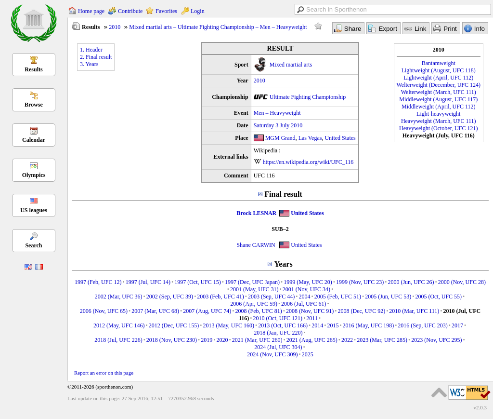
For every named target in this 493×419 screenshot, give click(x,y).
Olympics (34, 175)
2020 (222, 340)
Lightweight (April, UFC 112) (438, 77)
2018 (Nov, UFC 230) (171, 340)
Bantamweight (438, 63)
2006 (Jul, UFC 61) (303, 303)
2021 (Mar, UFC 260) (257, 340)
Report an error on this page (103, 373)
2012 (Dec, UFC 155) (174, 325)
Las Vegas (310, 138)
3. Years (89, 64)
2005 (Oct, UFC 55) (438, 296)
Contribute (130, 11)
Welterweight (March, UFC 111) (438, 92)
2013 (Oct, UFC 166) (283, 325)
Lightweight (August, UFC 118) (439, 70)
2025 (307, 354)
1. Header (91, 49)
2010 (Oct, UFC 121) (277, 318)
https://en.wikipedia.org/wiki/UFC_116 (308, 162)
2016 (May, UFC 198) (368, 325)
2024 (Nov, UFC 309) (272, 354)
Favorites (166, 11)
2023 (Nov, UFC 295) (436, 340)
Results (33, 69)
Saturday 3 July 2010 (278, 125)
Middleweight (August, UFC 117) (438, 99)
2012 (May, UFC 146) (119, 325)
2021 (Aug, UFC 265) (311, 340)
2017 (457, 325)
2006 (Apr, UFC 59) (253, 303)
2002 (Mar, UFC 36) (119, 296)
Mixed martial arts (291, 64)
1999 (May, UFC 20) (308, 282)
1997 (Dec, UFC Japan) (252, 282)
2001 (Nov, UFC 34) (306, 289)
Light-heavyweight (438, 113)
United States (339, 138)
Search (33, 245)
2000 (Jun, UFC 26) (411, 282)
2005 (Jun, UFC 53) (388, 296)
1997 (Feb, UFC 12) (98, 282)
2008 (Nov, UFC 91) (310, 311)
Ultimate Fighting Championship (308, 97)
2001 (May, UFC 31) (254, 289)
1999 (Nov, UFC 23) (360, 282)
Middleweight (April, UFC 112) (439, 106)
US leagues (33, 210)
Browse (34, 104)
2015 (332, 325)
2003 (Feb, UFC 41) (220, 296)
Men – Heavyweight (277, 112)
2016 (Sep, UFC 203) (422, 325)
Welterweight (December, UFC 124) (439, 84)
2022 (347, 340)
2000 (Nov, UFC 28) (462, 282)
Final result (283, 194)
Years (283, 264)
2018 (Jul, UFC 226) (118, 340)
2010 (114, 27)
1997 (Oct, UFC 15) (197, 282)
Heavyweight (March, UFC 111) (438, 121)
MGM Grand (280, 138)
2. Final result (96, 57)
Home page (91, 11)
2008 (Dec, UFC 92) (362, 311)
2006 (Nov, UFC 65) (104, 311)
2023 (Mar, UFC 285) (382, 340)
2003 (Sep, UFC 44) (271, 296)
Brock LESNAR (256, 213)
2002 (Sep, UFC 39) (169, 296)
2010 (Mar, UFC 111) (414, 311)
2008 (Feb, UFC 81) (258, 311)
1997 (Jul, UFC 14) (148, 282)
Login (198, 11)
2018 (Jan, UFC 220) (278, 332)
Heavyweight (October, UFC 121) (438, 128)
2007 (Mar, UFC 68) (155, 311)
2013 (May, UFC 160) (229, 325)
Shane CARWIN (255, 245)
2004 (304, 296)
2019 (206, 340)
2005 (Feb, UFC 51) (337, 296)
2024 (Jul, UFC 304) (278, 347)
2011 (312, 318)
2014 (317, 325)
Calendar (33, 139)
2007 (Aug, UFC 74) (207, 311)
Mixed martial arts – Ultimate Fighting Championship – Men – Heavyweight (218, 27)
